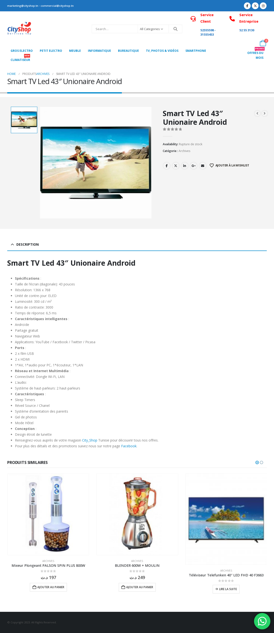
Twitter (176, 166)
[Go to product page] (48, 514)
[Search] (175, 29)
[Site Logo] (19, 29)
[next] (264, 113)
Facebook (166, 166)
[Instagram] (263, 5)
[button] (257, 462)
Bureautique (128, 51)
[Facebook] (247, 5)
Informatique (99, 51)
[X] (255, 5)
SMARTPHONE (195, 51)
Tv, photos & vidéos (162, 51)
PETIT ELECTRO (51, 51)
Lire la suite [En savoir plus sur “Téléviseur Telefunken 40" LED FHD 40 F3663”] (228, 589)
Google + (193, 166)
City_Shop (89, 440)
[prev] (257, 113)
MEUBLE (75, 51)
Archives (184, 151)
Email (203, 166)
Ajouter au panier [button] (50, 587)
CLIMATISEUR (20, 58)
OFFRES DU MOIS (256, 54)
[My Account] (252, 43)
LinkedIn (185, 166)
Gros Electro (22, 51)
